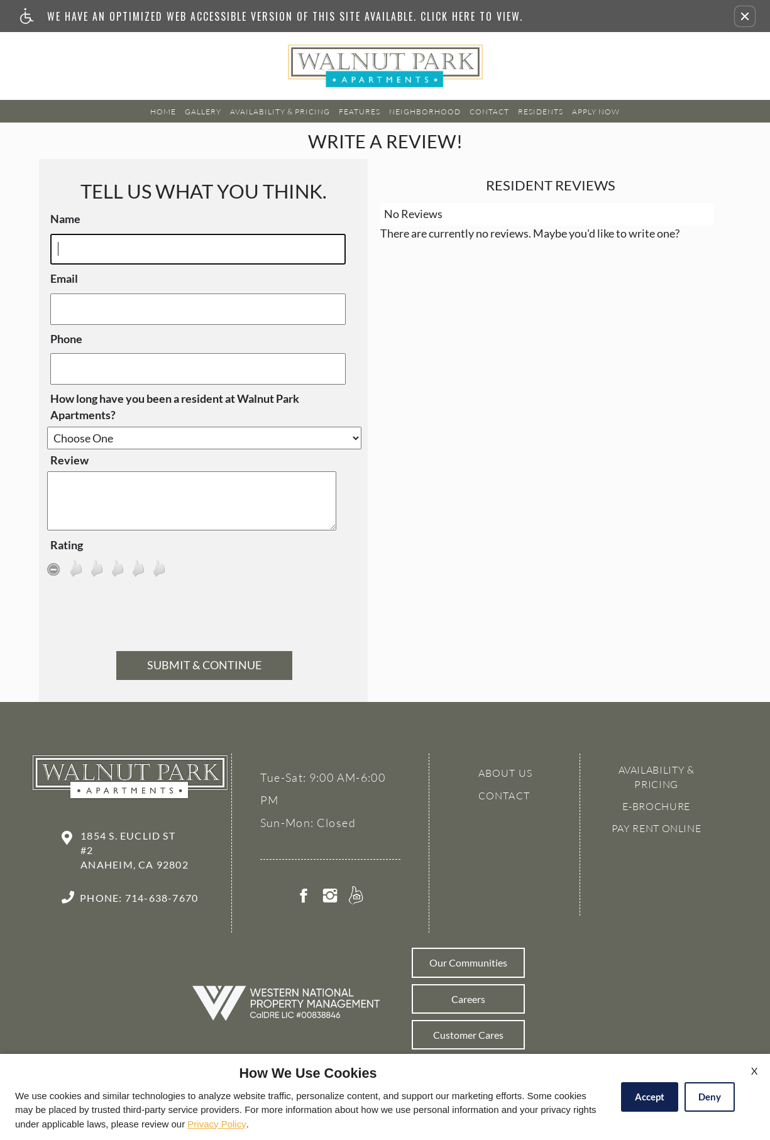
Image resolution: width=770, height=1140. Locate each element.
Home (163, 111)
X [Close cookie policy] (754, 1071)
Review (69, 460)
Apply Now (596, 111)
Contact (489, 111)
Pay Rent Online (656, 828)
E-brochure (656, 806)
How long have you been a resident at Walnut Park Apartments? (174, 407)
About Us (505, 773)
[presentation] (204, 617)
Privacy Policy (216, 1124)
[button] (745, 16)
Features (359, 111)
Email (64, 278)
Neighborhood (425, 111)
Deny (709, 1096)
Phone (66, 339)
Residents (540, 111)
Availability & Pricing (280, 111)
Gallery (203, 111)
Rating (66, 545)
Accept (649, 1096)
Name (65, 219)
